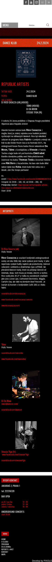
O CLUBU (4, 541)
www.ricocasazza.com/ (10, 305)
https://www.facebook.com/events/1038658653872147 (29, 178)
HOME (3, 539)
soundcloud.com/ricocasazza (13, 293)
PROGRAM (5, 544)
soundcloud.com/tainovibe (12, 352)
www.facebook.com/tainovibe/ (13, 358)
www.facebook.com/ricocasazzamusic (16, 299)
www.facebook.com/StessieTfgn (15, 454)
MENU (6, 25)
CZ (42, 2)
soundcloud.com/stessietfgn (13, 460)
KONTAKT (4, 551)
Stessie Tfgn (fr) (34, 112)
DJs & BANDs (6, 546)
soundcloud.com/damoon (11, 409)
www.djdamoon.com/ (9, 403)
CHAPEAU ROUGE (26, 11)
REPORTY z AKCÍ (7, 549)
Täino (28, 105)
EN (49, 2)
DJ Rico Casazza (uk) (11, 102)
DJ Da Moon (31, 109)
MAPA (3, 554)
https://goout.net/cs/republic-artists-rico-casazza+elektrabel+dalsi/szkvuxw (24, 186)
